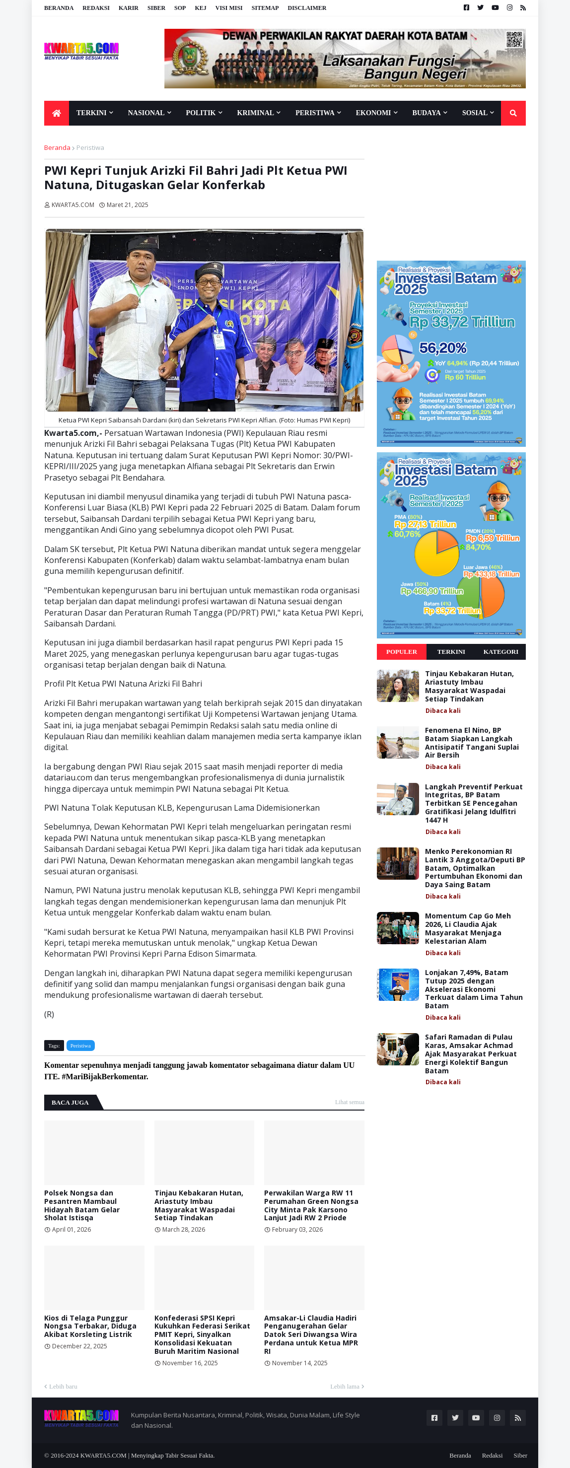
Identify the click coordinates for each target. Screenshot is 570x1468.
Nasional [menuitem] (146, 113)
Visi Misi (229, 7)
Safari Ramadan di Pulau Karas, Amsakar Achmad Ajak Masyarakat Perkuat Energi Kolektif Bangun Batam (471, 1054)
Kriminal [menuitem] (256, 113)
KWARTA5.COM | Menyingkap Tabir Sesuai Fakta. (147, 1455)
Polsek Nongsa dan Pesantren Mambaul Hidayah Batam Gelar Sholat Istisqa (82, 1205)
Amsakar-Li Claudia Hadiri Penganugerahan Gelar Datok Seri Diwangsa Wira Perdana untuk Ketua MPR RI (311, 1335)
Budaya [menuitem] (427, 113)
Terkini (451, 651)
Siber (156, 7)
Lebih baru (63, 1386)
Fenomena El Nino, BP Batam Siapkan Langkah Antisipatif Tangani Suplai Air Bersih (472, 743)
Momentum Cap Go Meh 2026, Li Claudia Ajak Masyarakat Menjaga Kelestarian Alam (468, 928)
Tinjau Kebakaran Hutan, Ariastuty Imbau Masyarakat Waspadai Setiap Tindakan (198, 1205)
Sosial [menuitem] (475, 113)
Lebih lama (344, 1386)
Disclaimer (306, 7)
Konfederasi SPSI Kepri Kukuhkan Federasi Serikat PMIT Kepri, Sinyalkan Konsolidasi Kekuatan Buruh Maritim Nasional (202, 1335)
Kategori (501, 651)
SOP (180, 7)
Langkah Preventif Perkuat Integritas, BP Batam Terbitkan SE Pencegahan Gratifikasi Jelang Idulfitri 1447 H (474, 804)
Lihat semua (349, 1102)
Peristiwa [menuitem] (315, 113)
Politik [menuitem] (201, 113)
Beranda (58, 7)
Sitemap (265, 7)
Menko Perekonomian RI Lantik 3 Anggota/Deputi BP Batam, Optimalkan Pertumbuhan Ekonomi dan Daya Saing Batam (475, 868)
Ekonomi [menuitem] (373, 113)
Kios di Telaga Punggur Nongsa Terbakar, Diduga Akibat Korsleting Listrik (90, 1326)
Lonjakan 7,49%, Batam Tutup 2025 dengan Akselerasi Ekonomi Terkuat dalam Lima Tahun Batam (474, 989)
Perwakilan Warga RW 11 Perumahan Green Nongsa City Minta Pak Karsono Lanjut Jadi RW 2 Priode (311, 1205)
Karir (129, 7)
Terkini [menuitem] (91, 113)
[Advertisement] (451, 193)
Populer (401, 651)
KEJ (200, 7)
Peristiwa (90, 147)
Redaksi (96, 7)
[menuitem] (56, 113)
